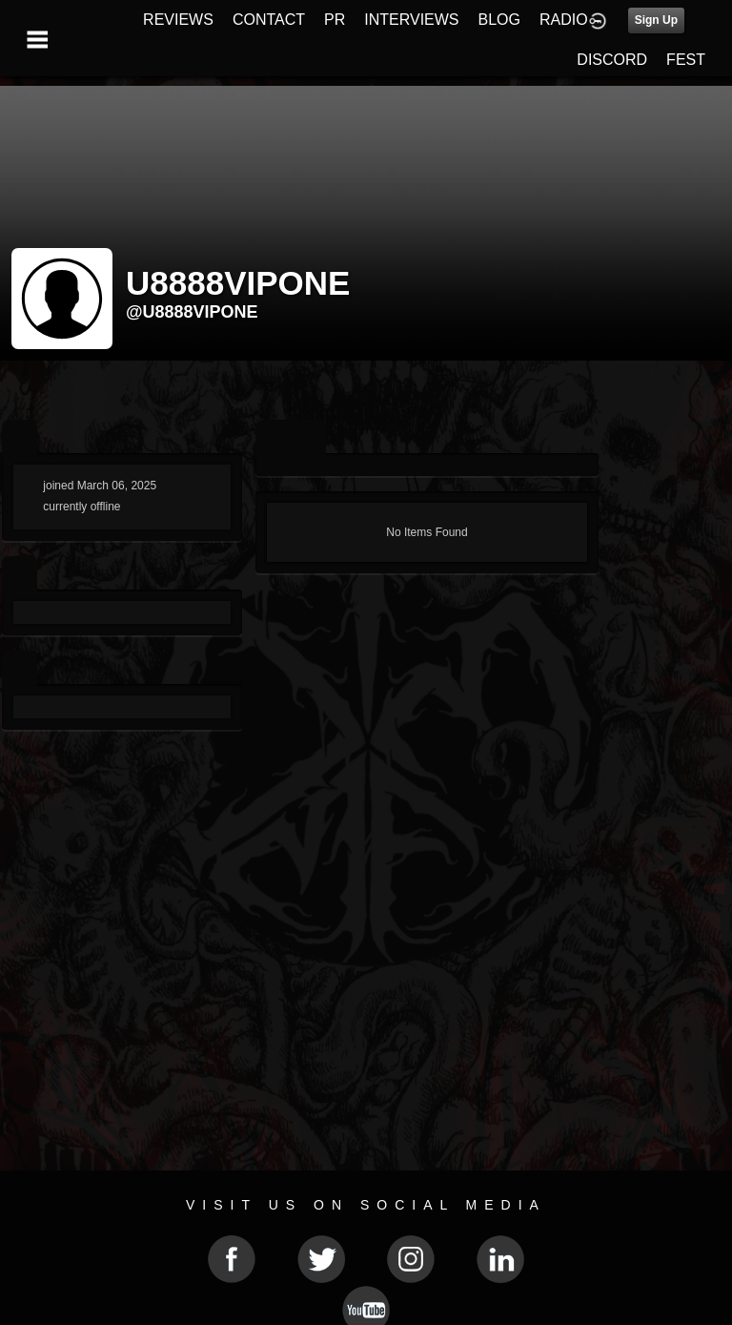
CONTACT (269, 19)
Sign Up (656, 20)
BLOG (499, 19)
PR (334, 19)
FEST (685, 60)
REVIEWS (178, 19)
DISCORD (612, 60)
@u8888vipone (192, 311)
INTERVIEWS (411, 19)
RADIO (563, 19)
